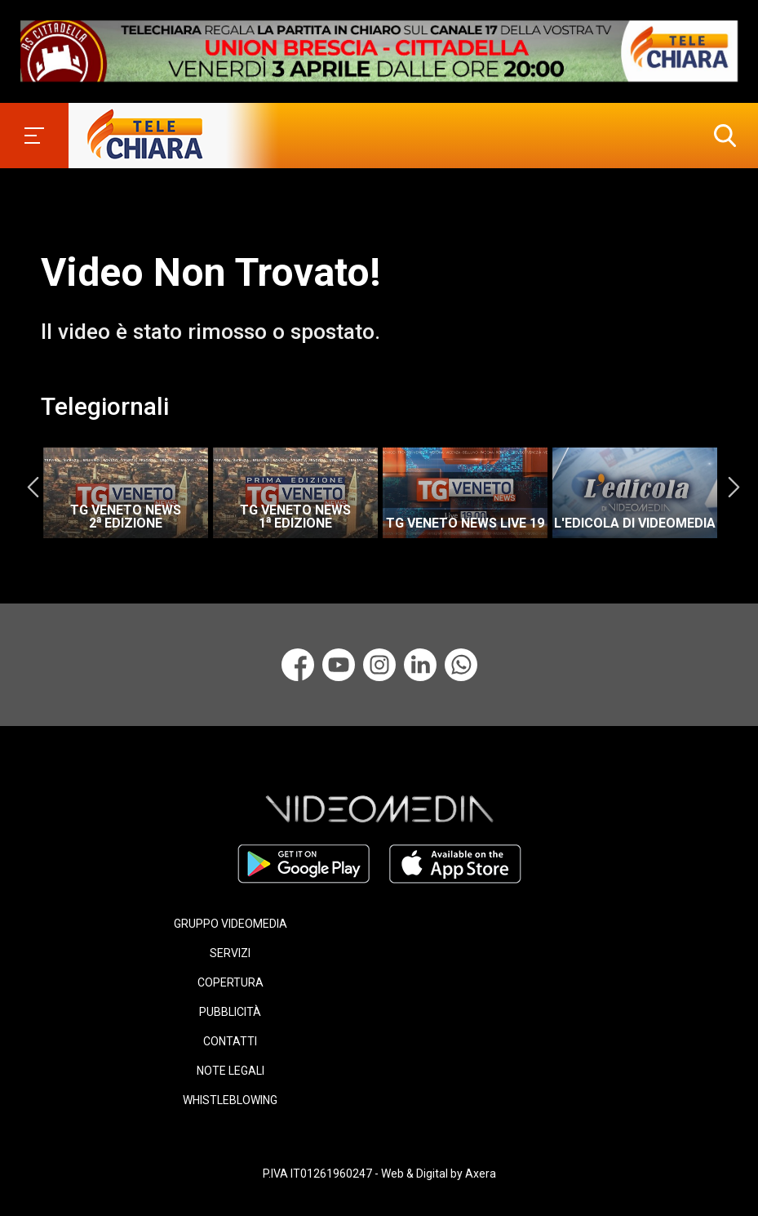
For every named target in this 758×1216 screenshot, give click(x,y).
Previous (32, 487)
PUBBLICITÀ (230, 1011)
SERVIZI (230, 953)
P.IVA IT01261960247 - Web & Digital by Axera (379, 1173)
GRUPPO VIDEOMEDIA (230, 923)
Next (733, 487)
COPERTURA (230, 982)
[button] (721, 135)
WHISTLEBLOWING (230, 1100)
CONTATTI (230, 1041)
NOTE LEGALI (230, 1070)
